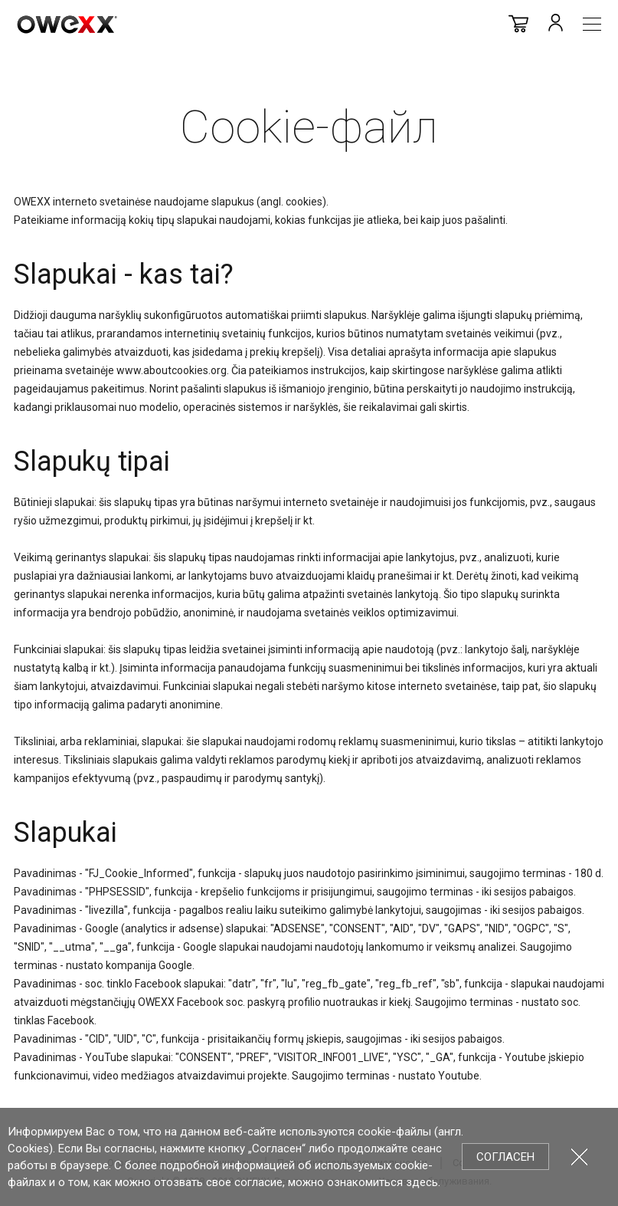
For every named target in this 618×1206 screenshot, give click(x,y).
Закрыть (579, 1156)
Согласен (505, 1157)
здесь (422, 1182)
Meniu (592, 24)
